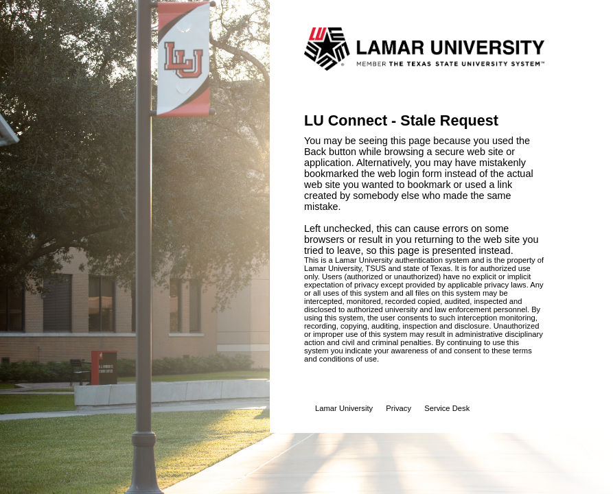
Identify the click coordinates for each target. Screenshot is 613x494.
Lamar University (344, 408)
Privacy (398, 408)
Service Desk (447, 408)
